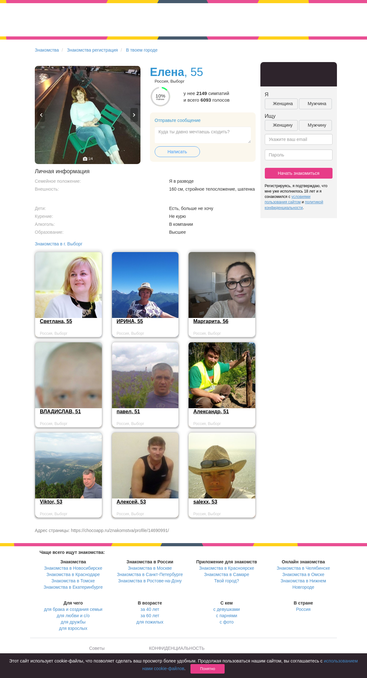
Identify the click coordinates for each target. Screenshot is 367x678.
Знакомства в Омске (303, 574)
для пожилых (149, 621)
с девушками (226, 609)
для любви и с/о (73, 615)
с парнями (226, 615)
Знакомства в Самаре (226, 574)
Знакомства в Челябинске (303, 568)
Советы (97, 648)
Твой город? (226, 580)
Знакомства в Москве (150, 568)
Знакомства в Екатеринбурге (73, 587)
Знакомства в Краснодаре (73, 574)
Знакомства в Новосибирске (73, 568)
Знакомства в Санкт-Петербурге (150, 574)
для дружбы (73, 621)
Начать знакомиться (299, 173)
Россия (303, 609)
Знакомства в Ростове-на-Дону (150, 580)
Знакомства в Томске (73, 580)
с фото (226, 621)
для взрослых (73, 628)
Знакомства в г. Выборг (59, 243)
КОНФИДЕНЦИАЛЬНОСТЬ (176, 648)
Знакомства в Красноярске (226, 568)
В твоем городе (142, 50)
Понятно (207, 669)
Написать (177, 151)
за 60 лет (149, 615)
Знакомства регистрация (92, 50)
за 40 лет (149, 609)
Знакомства (47, 50)
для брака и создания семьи (73, 609)
